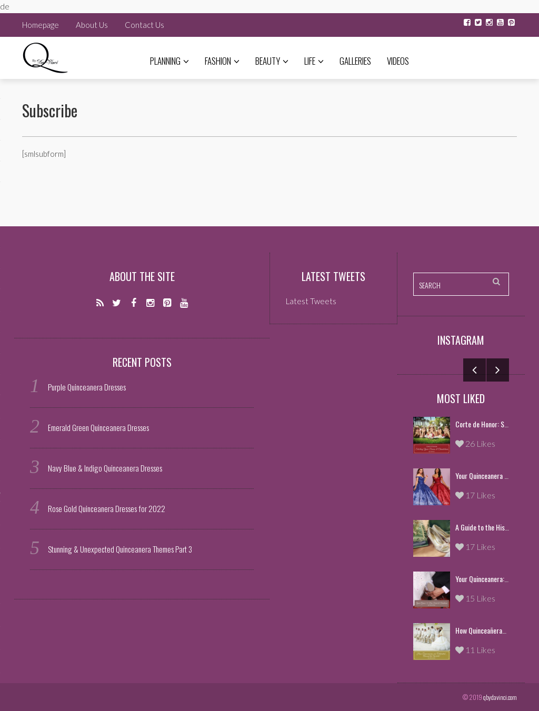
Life (314, 60)
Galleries (355, 60)
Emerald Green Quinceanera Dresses (98, 427)
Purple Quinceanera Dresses (87, 387)
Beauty (271, 60)
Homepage (40, 24)
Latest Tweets (333, 276)
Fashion (222, 60)
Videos (398, 60)
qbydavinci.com (500, 697)
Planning (169, 60)
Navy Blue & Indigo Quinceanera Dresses (105, 468)
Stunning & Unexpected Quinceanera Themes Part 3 (120, 549)
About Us (92, 24)
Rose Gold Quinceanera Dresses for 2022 (106, 508)
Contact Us (144, 24)
